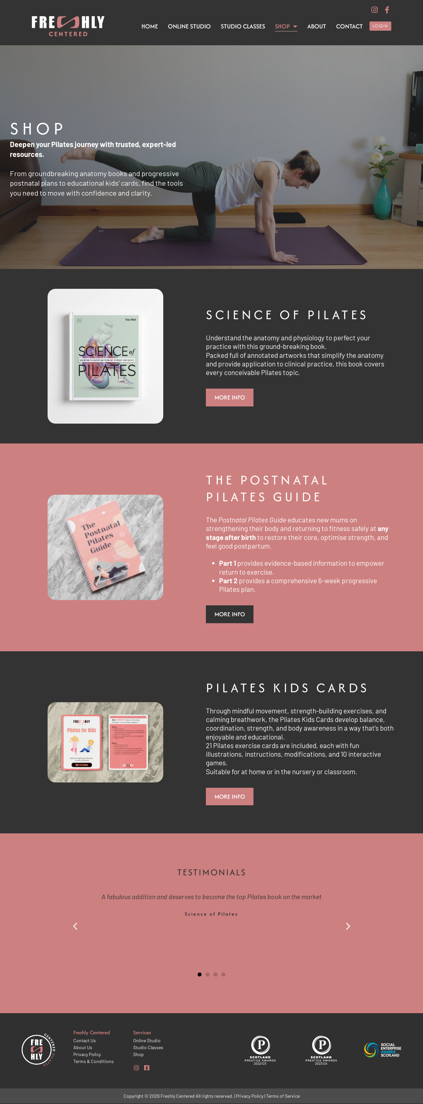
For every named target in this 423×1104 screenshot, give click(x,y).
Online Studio (189, 26)
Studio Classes (243, 26)
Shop (286, 26)
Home (149, 26)
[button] (75, 926)
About (316, 26)
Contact (349, 26)
